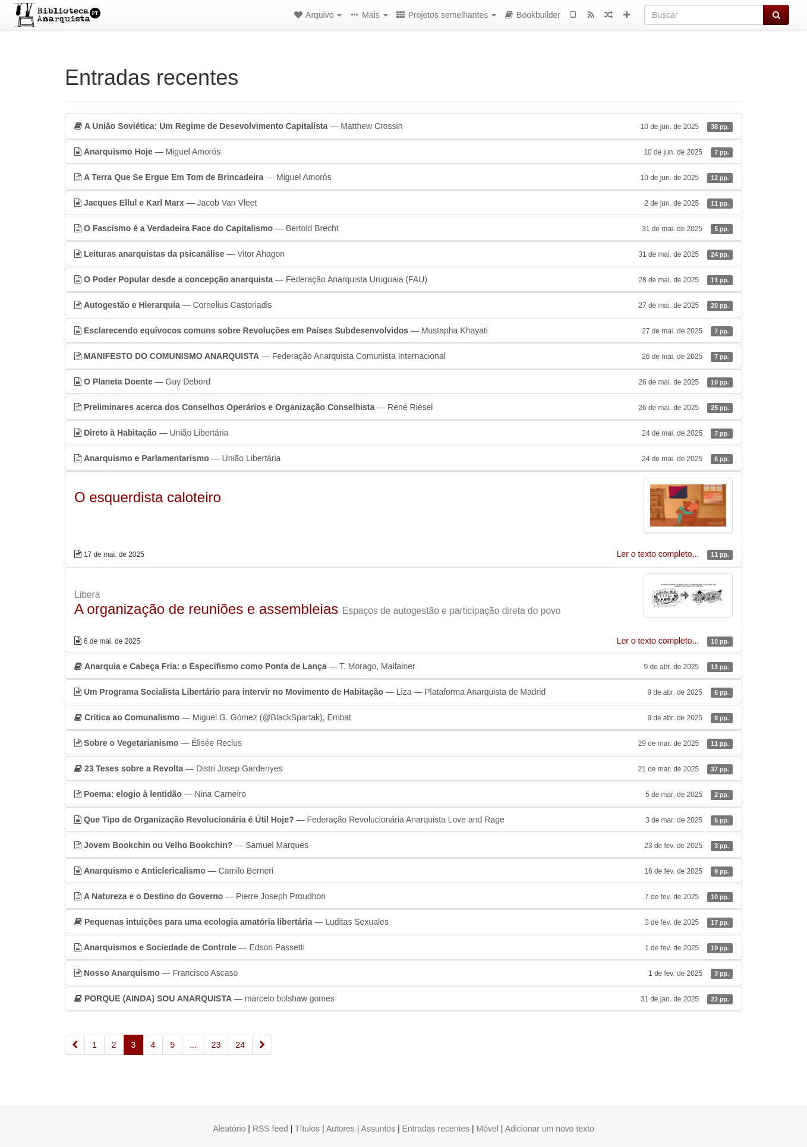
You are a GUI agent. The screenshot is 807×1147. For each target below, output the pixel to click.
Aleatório (229, 1128)
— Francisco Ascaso (403, 973)
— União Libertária (403, 433)
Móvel (488, 1128)
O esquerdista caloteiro (147, 497)
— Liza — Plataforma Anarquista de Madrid (403, 692)
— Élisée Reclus (403, 743)
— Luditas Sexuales (403, 922)
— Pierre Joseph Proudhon (403, 896)
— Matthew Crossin (403, 126)
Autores (340, 1128)
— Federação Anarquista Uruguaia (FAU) (403, 279)
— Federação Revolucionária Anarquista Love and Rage (403, 819)
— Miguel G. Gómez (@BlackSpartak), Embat (403, 717)
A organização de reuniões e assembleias (206, 609)
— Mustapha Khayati (403, 330)
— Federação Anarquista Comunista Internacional (403, 356)
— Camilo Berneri (403, 871)
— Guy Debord (403, 381)
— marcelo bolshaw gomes (403, 998)
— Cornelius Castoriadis (403, 305)
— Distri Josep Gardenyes (403, 768)
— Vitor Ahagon (403, 254)
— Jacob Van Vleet (403, 203)
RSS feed (270, 1128)
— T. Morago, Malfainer (403, 666)
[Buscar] (704, 15)
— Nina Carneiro (403, 794)
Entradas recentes (436, 1128)
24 (240, 1045)
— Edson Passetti (403, 947)
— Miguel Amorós (403, 151)
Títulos (307, 1128)
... (193, 1045)
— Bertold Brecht (403, 228)
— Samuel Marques (403, 845)
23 (216, 1045)
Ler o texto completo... (659, 554)
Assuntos (378, 1128)
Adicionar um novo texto (549, 1128)
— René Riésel (403, 407)
